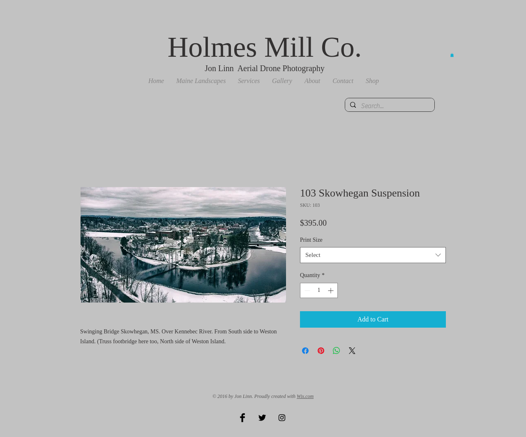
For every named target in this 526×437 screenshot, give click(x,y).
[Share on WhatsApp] (336, 351)
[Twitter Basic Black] (262, 417)
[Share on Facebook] (305, 351)
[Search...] (389, 106)
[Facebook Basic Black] (242, 417)
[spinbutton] (318, 290)
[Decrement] (306, 290)
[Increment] (331, 290)
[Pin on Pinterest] (321, 351)
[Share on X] (352, 351)
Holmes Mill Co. (265, 47)
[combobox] (373, 255)
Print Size (311, 240)
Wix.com (305, 396)
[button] (201, 81)
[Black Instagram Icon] (281, 417)
